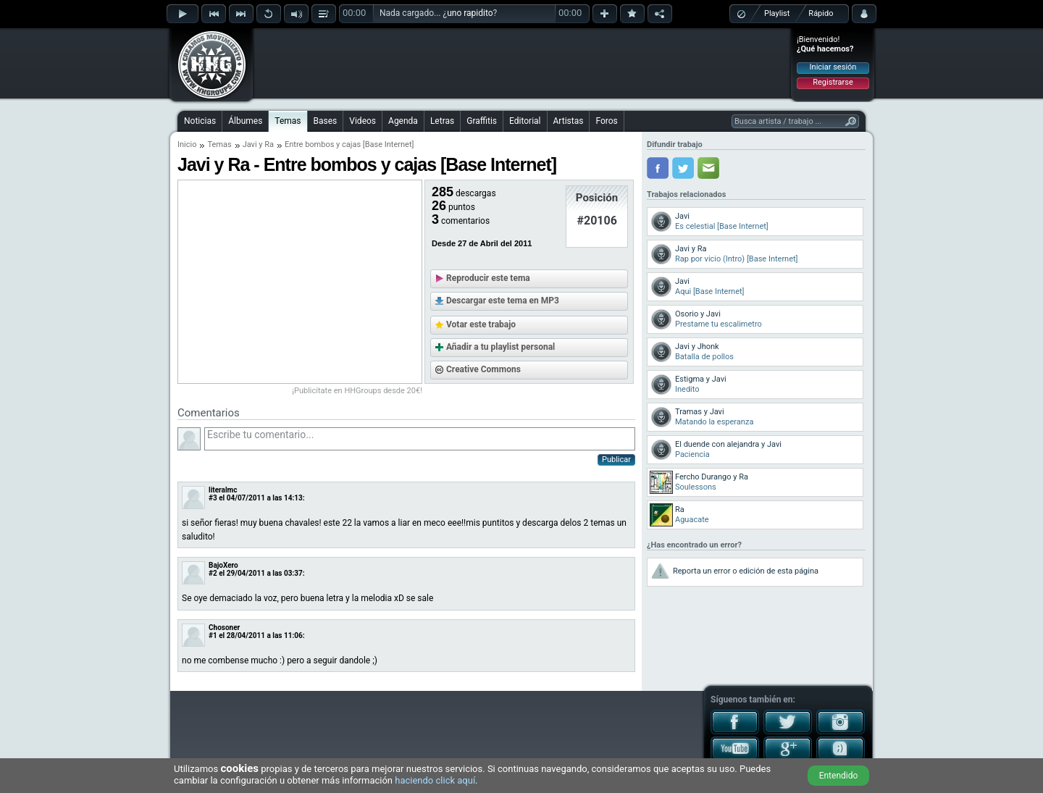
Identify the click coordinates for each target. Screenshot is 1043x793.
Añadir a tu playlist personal (500, 347)
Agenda (403, 121)
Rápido (820, 13)
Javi (250, 144)
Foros (606, 121)
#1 (213, 635)
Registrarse (833, 82)
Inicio (186, 144)
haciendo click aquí (435, 780)
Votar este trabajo (481, 324)
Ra (269, 144)
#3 (213, 498)
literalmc (223, 490)
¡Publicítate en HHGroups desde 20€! (357, 390)
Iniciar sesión (833, 67)
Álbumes (245, 121)
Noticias (200, 121)
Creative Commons (483, 369)
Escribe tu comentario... (419, 438)
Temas (288, 121)
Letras (442, 121)
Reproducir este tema (488, 278)
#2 (213, 573)
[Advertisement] (522, 63)
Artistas (568, 121)
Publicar (616, 459)
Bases (326, 121)
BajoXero (223, 565)
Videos (362, 121)
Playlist (776, 13)
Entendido (838, 776)
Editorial (524, 121)
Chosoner (224, 628)
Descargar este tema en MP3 (502, 300)
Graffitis (481, 121)
